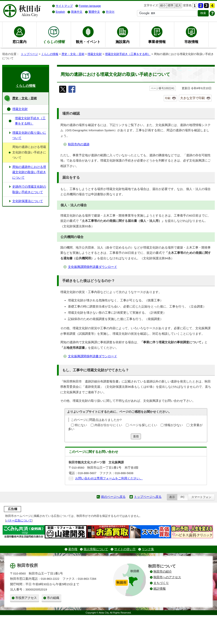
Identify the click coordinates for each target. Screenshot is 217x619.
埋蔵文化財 (94, 54)
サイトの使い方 (125, 549)
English (60, 11)
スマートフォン (201, 497)
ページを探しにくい (143, 425)
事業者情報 (157, 42)
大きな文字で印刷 (192, 98)
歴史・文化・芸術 (73, 54)
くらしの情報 (49, 54)
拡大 (177, 5)
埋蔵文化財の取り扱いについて (29, 135)
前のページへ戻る (113, 496)
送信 (136, 436)
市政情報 (191, 42)
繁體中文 (94, 11)
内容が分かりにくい (108, 425)
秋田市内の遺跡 (78, 144)
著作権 (72, 549)
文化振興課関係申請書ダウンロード (92, 267)
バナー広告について (19, 520)
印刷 (167, 98)
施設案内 (123, 42)
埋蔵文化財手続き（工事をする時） (128, 54)
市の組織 (53, 597)
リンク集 (148, 549)
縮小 (162, 5)
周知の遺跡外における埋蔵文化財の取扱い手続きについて (29, 172)
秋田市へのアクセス (167, 577)
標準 (170, 5)
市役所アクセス (26, 597)
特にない (81, 425)
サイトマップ (64, 5)
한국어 (110, 11)
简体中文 (76, 11)
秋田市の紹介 (162, 571)
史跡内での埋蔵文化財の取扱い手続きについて (29, 189)
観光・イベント (88, 42)
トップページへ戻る (148, 496)
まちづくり (161, 583)
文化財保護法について (27, 201)
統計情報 (159, 588)
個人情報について (96, 549)
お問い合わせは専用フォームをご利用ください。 (109, 478)
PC (183, 497)
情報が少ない (173, 425)
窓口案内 (19, 42)
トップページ (29, 54)
